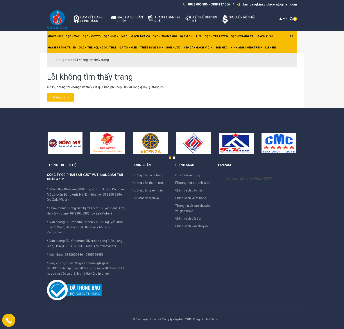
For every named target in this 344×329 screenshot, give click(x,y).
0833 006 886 (198, 4)
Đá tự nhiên (128, 47)
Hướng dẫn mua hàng (148, 175)
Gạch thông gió (165, 36)
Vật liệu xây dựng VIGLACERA (248, 178)
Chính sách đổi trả (188, 218)
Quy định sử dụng (187, 175)
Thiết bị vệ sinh (151, 47)
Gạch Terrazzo (216, 36)
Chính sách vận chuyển (191, 226)
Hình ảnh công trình (246, 47)
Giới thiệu (55, 36)
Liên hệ (270, 47)
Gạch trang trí (242, 36)
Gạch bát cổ (140, 36)
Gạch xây (73, 36)
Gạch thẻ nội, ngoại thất (98, 47)
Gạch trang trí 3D (62, 47)
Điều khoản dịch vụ (146, 198)
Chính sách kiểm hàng (190, 198)
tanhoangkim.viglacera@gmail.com (270, 4)
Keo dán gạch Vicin (198, 47)
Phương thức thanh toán (192, 182)
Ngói (124, 36)
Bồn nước (173, 47)
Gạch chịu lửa (191, 36)
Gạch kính (265, 36)
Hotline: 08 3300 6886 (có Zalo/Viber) (85, 213)
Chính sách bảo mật (189, 190)
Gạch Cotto (91, 36)
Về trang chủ (60, 97)
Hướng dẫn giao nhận (148, 190)
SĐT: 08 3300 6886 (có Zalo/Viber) (91, 246)
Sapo (214, 319)
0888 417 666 (220, 4)
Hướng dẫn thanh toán (149, 182)
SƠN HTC (221, 47)
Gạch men (111, 36)
